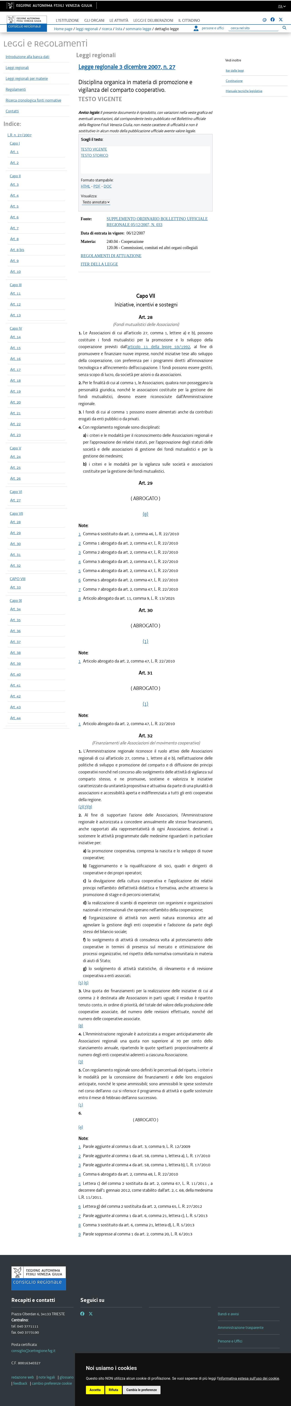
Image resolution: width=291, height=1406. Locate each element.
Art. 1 (14, 151)
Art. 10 (15, 271)
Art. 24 (15, 456)
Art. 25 (15, 467)
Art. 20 (15, 402)
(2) (80, 806)
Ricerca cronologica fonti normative (33, 100)
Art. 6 (14, 217)
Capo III (16, 284)
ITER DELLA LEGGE (99, 264)
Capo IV (16, 328)
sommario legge (138, 28)
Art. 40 (15, 674)
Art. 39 (15, 663)
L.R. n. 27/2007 (20, 134)
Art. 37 (15, 641)
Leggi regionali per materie (27, 78)
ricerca (107, 28)
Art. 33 (15, 587)
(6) (86, 982)
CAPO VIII (17, 578)
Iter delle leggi (235, 70)
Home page (63, 28)
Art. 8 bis (17, 249)
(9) (90, 806)
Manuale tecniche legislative (244, 91)
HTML (85, 186)
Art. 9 (14, 260)
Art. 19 (15, 391)
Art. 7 (14, 227)
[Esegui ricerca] (284, 28)
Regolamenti (16, 89)
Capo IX (16, 600)
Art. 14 (15, 336)
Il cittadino (189, 20)
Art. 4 (14, 195)
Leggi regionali (17, 67)
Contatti (12, 111)
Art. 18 (15, 380)
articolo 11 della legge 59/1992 (158, 347)
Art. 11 (15, 293)
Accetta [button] (95, 1390)
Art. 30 (15, 543)
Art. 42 (15, 696)
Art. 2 (14, 162)
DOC (108, 186)
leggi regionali (87, 28)
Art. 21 (15, 413)
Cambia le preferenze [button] (141, 1390)
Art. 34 (15, 608)
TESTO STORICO (94, 155)
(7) (85, 806)
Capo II (15, 176)
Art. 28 (15, 521)
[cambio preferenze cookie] (52, 1383)
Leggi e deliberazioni (153, 20)
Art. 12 (15, 304)
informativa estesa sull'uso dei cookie (248, 1378)
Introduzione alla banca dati (27, 56)
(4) (80, 1127)
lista (118, 28)
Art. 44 (15, 717)
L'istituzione (67, 20)
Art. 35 (15, 619)
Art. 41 (15, 685)
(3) (80, 1061)
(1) (145, 641)
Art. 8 (14, 238)
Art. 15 (15, 347)
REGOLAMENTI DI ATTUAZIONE (111, 256)
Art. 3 (14, 184)
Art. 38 (15, 652)
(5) (80, 982)
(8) (145, 514)
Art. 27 (15, 500)
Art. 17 (15, 369)
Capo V (15, 448)
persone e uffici (209, 28)
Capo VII (16, 513)
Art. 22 (15, 423)
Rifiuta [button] (113, 1390)
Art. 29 (15, 532)
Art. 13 (15, 315)
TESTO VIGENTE (94, 149)
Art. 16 (15, 358)
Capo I (15, 143)
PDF (96, 186)
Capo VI (16, 491)
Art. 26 (15, 478)
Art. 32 (15, 565)
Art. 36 (15, 630)
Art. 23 (15, 434)
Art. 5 (14, 206)
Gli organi (94, 20)
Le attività (119, 20)
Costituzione (234, 81)
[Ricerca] (253, 28)
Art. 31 (15, 554)
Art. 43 (15, 706)
